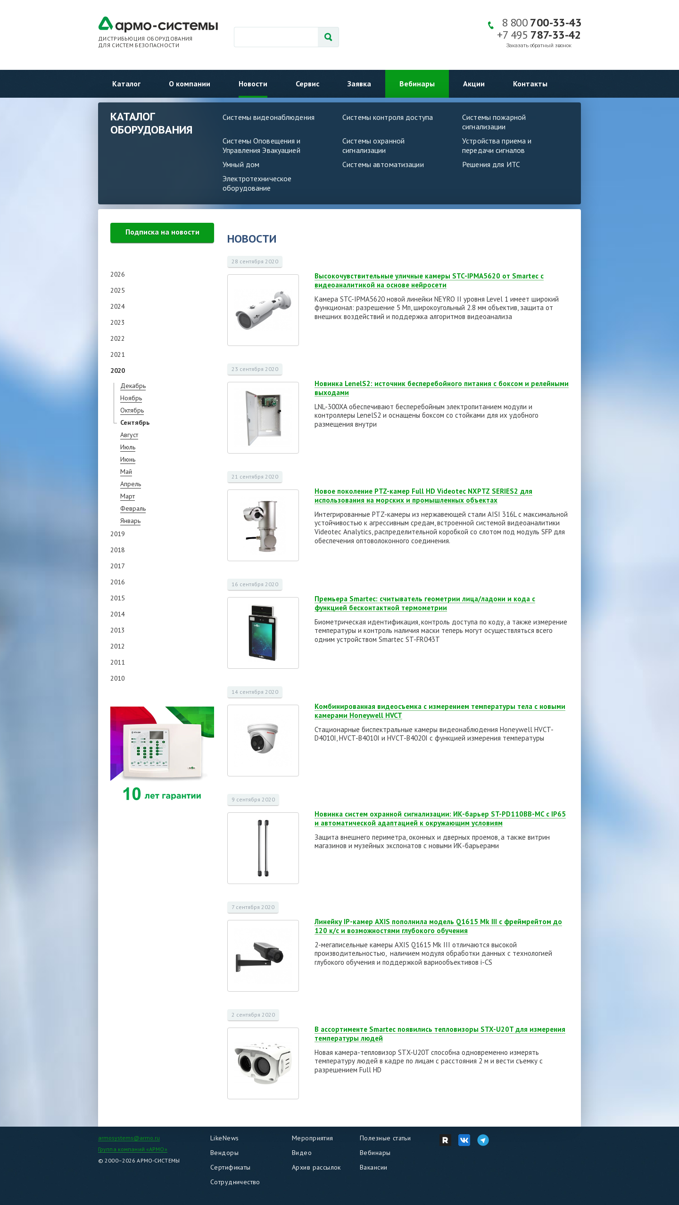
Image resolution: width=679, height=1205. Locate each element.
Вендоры (224, 1152)
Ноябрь (131, 398)
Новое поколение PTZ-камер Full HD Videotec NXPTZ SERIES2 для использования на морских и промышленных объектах (423, 496)
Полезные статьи (385, 1138)
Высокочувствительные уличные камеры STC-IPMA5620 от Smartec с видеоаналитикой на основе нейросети (429, 280)
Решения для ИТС (491, 164)
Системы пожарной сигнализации (494, 121)
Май (126, 471)
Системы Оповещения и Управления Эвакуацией (262, 145)
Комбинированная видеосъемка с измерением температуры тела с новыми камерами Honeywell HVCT (440, 711)
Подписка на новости (162, 231)
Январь (130, 520)
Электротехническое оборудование (257, 183)
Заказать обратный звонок (538, 45)
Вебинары (417, 83)
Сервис (307, 83)
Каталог (126, 83)
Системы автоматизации (383, 164)
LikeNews (224, 1138)
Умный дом (241, 164)
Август (129, 434)
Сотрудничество (235, 1182)
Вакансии (373, 1167)
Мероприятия (312, 1138)
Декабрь (133, 385)
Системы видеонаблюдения (269, 117)
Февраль (133, 508)
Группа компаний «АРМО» (132, 1149)
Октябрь (132, 410)
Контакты (530, 83)
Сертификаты (230, 1167)
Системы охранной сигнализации (373, 145)
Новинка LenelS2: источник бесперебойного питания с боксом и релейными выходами (442, 388)
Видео (302, 1152)
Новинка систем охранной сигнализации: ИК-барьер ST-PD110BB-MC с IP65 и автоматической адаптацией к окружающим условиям (440, 818)
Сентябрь (134, 422)
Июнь (127, 459)
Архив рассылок (316, 1167)
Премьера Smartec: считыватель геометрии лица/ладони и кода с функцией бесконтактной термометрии (425, 603)
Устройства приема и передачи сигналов (496, 145)
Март (127, 496)
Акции (474, 83)
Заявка (359, 83)
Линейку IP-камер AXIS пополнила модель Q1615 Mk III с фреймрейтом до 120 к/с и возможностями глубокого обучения (438, 926)
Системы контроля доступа (387, 117)
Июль (127, 447)
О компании (189, 83)
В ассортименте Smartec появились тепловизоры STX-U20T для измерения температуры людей (440, 1034)
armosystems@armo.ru (129, 1137)
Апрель (130, 484)
